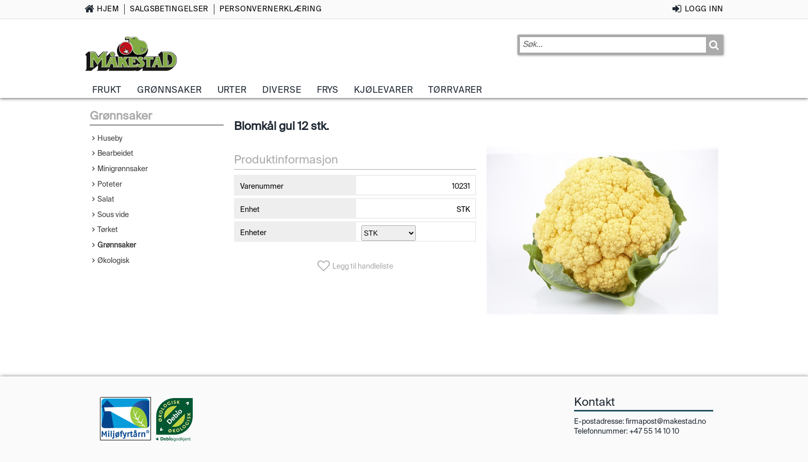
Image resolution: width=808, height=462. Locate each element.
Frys (328, 89)
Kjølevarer (383, 89)
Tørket (107, 229)
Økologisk (113, 260)
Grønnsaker (169, 89)
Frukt (107, 89)
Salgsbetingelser (169, 8)
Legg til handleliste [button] (362, 266)
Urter (232, 89)
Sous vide (113, 214)
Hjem (108, 8)
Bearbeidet (115, 153)
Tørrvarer (455, 89)
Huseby (110, 138)
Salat (105, 199)
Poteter (109, 184)
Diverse (281, 89)
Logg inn (704, 8)
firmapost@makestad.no (666, 421)
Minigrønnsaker (122, 168)
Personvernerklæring (271, 8)
